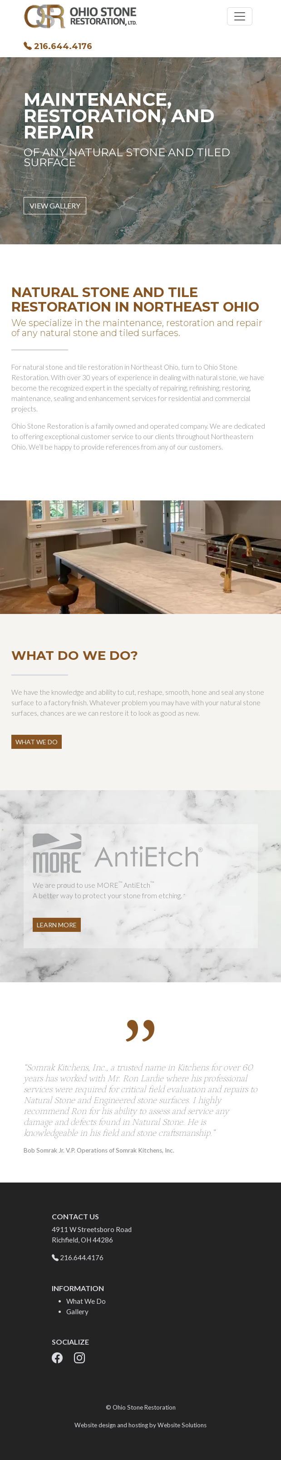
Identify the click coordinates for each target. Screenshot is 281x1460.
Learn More (57, 925)
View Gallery (55, 205)
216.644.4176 (58, 46)
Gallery (77, 1311)
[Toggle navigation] (239, 16)
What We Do (36, 742)
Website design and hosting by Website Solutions (140, 1425)
